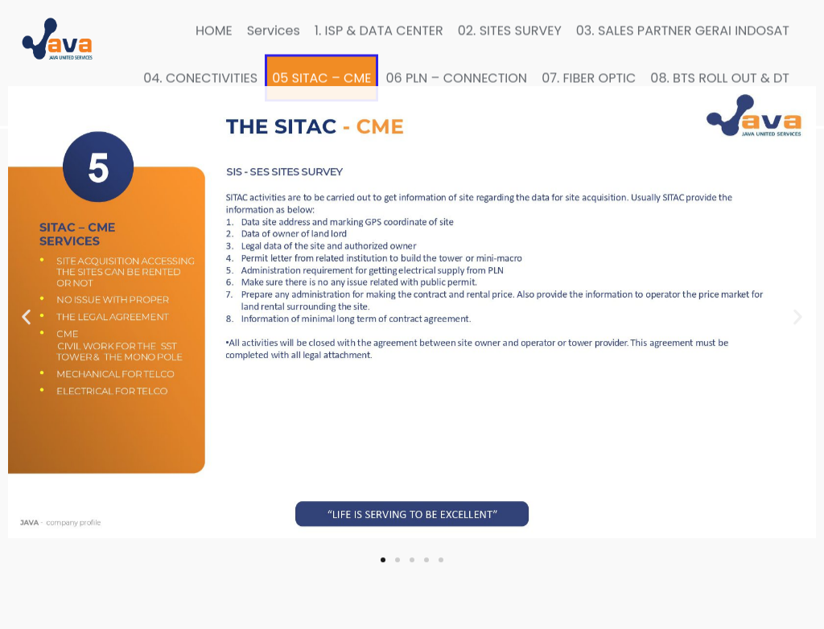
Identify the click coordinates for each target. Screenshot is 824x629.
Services (273, 26)
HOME (214, 26)
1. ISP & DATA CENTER (379, 26)
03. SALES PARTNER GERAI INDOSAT (682, 26)
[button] (26, 294)
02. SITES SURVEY (510, 26)
